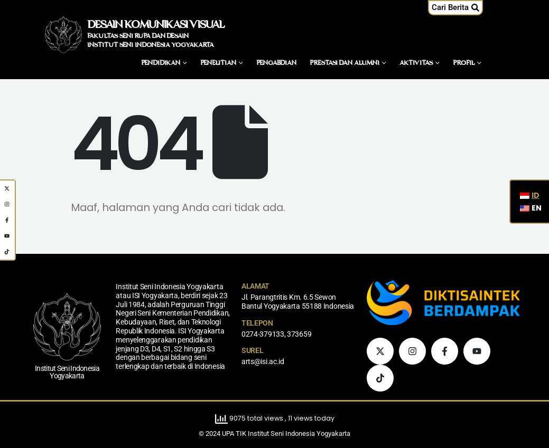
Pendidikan (160, 63)
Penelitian (218, 63)
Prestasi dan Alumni (344, 63)
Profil (463, 63)
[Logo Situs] (63, 34)
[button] (455, 7)
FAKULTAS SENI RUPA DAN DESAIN (138, 36)
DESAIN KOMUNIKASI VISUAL (155, 25)
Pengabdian (276, 63)
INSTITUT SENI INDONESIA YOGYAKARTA (150, 45)
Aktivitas (416, 63)
